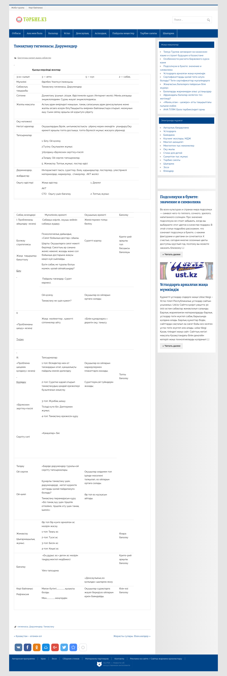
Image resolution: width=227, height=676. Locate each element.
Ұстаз (67, 33)
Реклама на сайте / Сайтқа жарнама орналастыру (156, 659)
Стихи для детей (172, 153)
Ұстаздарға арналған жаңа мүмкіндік (184, 73)
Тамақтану (49, 626)
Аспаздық (100, 33)
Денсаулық (82, 33)
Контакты (119, 659)
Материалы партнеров (97, 659)
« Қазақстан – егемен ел (28, 636)
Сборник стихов (71, 659)
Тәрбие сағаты (148, 33)
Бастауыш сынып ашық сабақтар (34, 57)
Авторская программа (23, 659)
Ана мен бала (34, 33)
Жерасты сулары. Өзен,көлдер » (131, 636)
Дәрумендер (36, 626)
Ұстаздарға (169, 131)
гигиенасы (22, 626)
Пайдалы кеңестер (123, 33)
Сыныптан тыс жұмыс (175, 156)
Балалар (53, 33)
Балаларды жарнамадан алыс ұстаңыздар (187, 91)
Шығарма (168, 33)
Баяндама (169, 135)
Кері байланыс (36, 7)
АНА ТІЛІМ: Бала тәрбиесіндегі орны (184, 109)
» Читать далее (171, 254)
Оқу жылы (169, 149)
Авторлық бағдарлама (176, 127)
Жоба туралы (17, 7)
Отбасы (16, 33)
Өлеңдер (168, 171)
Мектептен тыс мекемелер (178, 145)
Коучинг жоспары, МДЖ (177, 138)
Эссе (166, 167)
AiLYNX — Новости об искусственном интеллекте (116, 664)
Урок (43, 659)
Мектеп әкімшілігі (173, 142)
